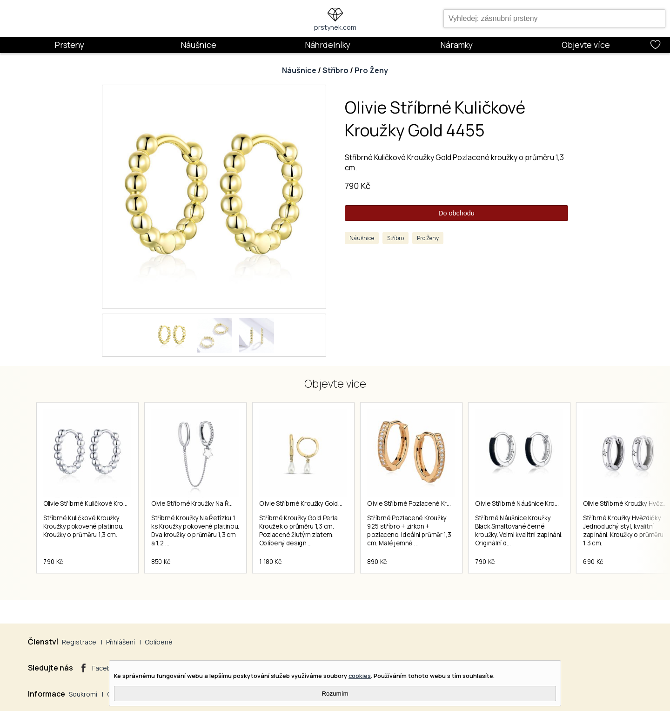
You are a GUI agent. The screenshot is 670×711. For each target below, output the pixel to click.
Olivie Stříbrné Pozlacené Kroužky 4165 (423, 503)
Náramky (456, 44)
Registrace (79, 641)
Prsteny (69, 44)
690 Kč (593, 561)
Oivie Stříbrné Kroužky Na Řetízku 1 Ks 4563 (213, 503)
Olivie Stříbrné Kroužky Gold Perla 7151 (313, 503)
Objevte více (586, 44)
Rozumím (335, 693)
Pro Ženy (371, 70)
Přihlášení (120, 641)
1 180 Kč (270, 561)
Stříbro (335, 70)
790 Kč (357, 185)
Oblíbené (159, 641)
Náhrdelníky (327, 44)
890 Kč (377, 561)
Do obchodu (456, 213)
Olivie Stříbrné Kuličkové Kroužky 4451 (97, 503)
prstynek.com (335, 27)
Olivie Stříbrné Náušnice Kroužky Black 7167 (537, 503)
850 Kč (161, 561)
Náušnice (198, 44)
